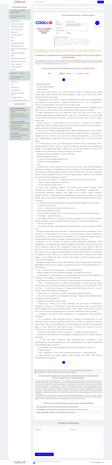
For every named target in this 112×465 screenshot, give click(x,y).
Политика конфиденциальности (19, 100)
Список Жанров (15, 87)
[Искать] (93, 2)
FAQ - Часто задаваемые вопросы (17, 94)
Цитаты (13, 69)
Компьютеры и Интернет (18, 58)
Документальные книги (17, 46)
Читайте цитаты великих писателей (18, 16)
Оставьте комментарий (59, 370)
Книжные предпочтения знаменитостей (17, 77)
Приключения (14, 32)
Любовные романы (16, 21)
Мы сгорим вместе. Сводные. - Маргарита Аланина (19, 135)
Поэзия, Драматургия (17, 34)
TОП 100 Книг (14, 82)
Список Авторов (15, 90)
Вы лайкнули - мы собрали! (18, 73)
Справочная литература (18, 53)
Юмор (12, 40)
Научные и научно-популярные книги (19, 49)
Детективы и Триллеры (17, 26)
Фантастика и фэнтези (17, 24)
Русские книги (38, 8)
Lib (19, 2)
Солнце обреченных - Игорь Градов (18, 111)
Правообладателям (16, 97)
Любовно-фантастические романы (63, 8)
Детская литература (17, 29)
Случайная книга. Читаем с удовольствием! (18, 11)
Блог (12, 84)
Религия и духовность (17, 64)
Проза (12, 37)
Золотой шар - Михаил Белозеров (20, 123)
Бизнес (12, 55)
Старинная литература (17, 43)
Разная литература (16, 66)
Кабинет (100, 2)
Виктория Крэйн (70, 21)
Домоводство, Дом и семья (18, 61)
